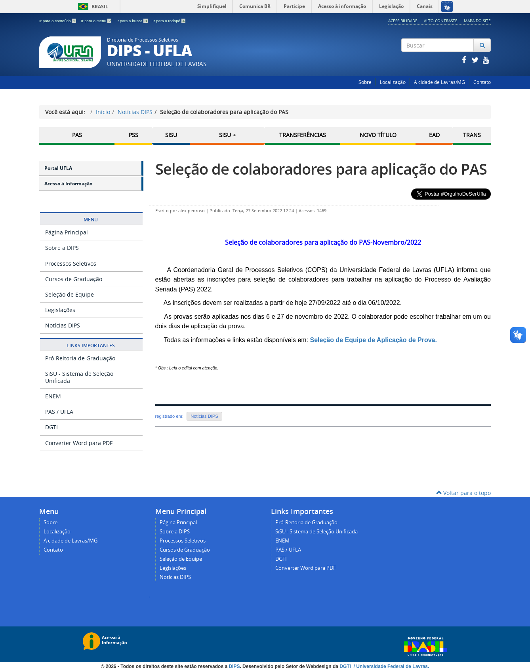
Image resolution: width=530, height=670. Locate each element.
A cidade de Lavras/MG (439, 82)
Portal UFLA (58, 168)
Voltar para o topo (463, 493)
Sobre (365, 82)
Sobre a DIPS (62, 247)
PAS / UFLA (59, 411)
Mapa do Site (477, 20)
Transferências (302, 135)
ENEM (53, 396)
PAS (77, 135)
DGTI (51, 427)
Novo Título (378, 135)
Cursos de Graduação (73, 279)
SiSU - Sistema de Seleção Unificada (79, 377)
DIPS (234, 666)
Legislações (60, 310)
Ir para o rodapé (169, 21)
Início (103, 112)
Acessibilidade (403, 20)
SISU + (227, 135)
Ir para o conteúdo (58, 21)
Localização (393, 82)
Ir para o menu (96, 21)
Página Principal (66, 232)
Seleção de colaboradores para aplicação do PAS (321, 169)
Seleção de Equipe (69, 294)
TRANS (472, 135)
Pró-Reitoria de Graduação (80, 358)
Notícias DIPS (135, 112)
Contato (482, 82)
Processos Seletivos (70, 263)
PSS (133, 135)
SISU (171, 135)
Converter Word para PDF (78, 443)
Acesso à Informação (68, 183)
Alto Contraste (441, 20)
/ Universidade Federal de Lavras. (390, 666)
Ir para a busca (132, 21)
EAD (434, 135)
